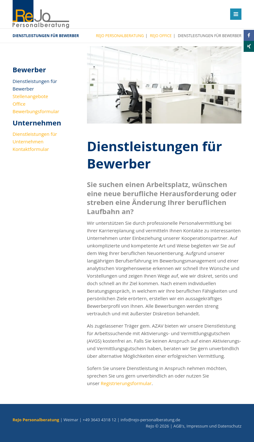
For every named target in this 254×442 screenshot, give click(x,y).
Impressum (197, 426)
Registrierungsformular (126, 383)
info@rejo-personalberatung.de (150, 420)
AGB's (178, 426)
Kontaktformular (31, 149)
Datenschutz (229, 426)
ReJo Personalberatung (120, 35)
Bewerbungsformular (36, 111)
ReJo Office (161, 35)
